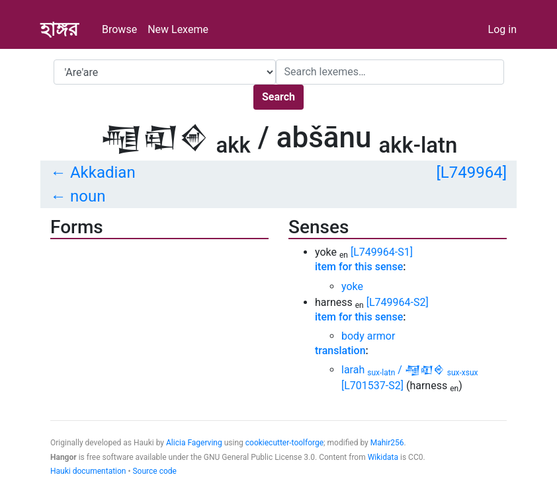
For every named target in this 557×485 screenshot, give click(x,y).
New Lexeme (178, 29)
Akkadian (103, 172)
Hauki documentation (88, 471)
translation (340, 350)
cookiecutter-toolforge (284, 442)
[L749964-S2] (397, 302)
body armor (368, 336)
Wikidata (383, 457)
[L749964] (471, 172)
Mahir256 (387, 442)
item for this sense (359, 266)
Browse (119, 29)
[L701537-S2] (372, 385)
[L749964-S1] (382, 252)
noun (87, 196)
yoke (352, 286)
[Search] (390, 72)
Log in (502, 29)
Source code (154, 471)
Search (278, 97)
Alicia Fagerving (194, 442)
